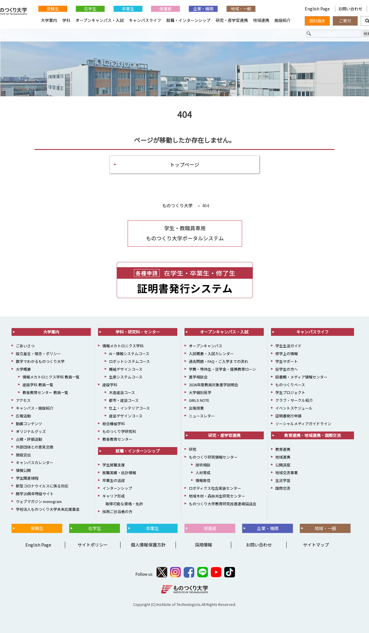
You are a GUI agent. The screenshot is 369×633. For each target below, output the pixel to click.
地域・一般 (241, 9)
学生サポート (286, 361)
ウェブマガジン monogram (39, 501)
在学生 (90, 9)
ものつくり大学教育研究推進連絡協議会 (222, 503)
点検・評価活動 (29, 439)
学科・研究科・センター (138, 332)
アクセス (23, 400)
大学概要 (23, 369)
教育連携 (282, 449)
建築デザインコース (125, 416)
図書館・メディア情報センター (301, 377)
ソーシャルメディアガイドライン (303, 423)
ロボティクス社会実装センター (215, 488)
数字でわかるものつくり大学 (40, 361)
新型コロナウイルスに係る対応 (42, 486)
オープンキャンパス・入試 (100, 20)
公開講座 (282, 465)
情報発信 (202, 480)
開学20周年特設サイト (35, 493)
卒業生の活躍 (113, 480)
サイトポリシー (93, 545)
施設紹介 (282, 20)
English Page (318, 9)
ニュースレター (202, 416)
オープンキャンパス (205, 345)
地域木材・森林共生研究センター (217, 496)
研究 (192, 449)
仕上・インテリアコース (129, 408)
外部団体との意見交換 (34, 447)
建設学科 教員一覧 (37, 384)
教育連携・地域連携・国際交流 (312, 435)
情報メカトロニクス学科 (123, 345)
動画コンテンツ (29, 423)
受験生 (53, 9)
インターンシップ (117, 488)
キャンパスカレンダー (34, 462)
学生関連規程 (27, 478)
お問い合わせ (350, 9)
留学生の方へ (286, 369)
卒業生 (128, 9)
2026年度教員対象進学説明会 (213, 384)
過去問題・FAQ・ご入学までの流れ (218, 361)
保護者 (165, 9)
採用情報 (203, 545)
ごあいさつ (25, 345)
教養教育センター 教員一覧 (45, 392)
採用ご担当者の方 (117, 511)
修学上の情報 (286, 353)
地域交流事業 (286, 472)
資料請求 (317, 21)
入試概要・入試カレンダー (211, 353)
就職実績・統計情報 (119, 472)
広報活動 (23, 416)
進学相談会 (198, 377)
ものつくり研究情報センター (213, 457)
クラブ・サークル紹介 (294, 400)
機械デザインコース (125, 369)
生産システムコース (125, 377)
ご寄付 (345, 21)
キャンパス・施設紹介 (34, 408)
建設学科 (109, 384)
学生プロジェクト (290, 392)
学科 (66, 20)
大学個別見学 (200, 392)
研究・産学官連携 (232, 20)
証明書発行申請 (288, 416)
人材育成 (202, 472)
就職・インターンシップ (188, 20)
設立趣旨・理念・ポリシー (38, 353)
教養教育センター (117, 439)
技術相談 (202, 465)
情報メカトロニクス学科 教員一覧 (51, 377)
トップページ (184, 164)
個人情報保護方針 (148, 545)
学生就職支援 (113, 465)
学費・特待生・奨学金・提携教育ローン (222, 369)
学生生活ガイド (288, 345)
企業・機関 (203, 9)
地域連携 (261, 20)
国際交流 (282, 488)
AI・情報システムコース (129, 353)
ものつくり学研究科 (119, 431)
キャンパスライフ (145, 20)
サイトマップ (316, 545)
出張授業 (196, 408)
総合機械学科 (113, 423)
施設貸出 (23, 454)
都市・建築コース (124, 400)
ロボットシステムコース (129, 361)
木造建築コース (122, 392)
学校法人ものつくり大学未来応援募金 (48, 509)
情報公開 (23, 470)
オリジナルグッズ (31, 431)
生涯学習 (282, 480)
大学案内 (49, 20)
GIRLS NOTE (199, 400)
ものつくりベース (290, 384)
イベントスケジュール (293, 408)
